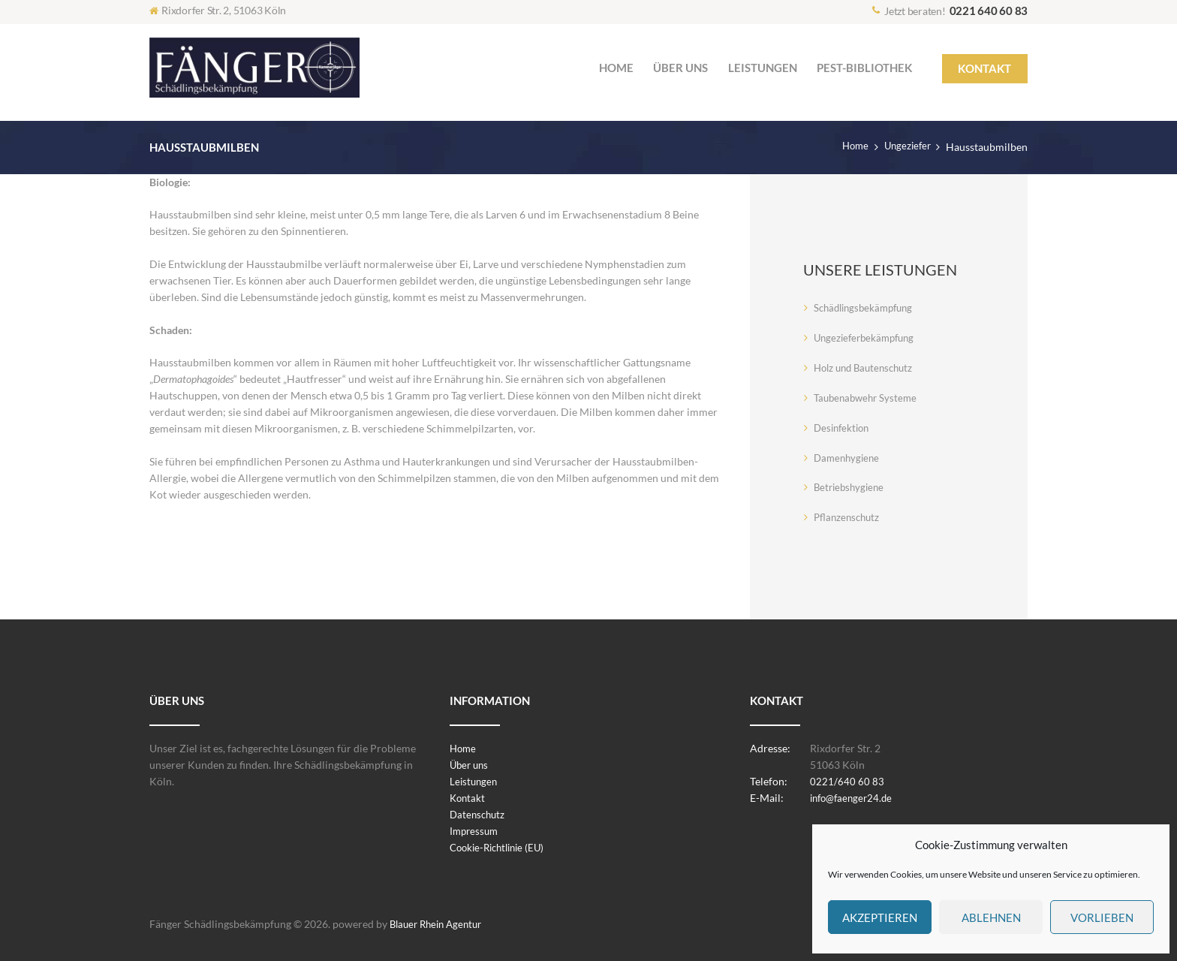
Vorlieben (1101, 917)
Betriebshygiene (851, 486)
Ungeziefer (905, 146)
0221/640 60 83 (847, 781)
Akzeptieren (879, 917)
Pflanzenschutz (849, 517)
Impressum (475, 830)
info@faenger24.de (854, 797)
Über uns (471, 764)
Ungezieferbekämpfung (868, 337)
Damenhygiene (849, 457)
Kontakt (468, 797)
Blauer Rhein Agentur (440, 923)
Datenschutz (479, 814)
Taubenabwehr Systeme (868, 397)
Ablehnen (991, 917)
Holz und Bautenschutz (867, 367)
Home (850, 146)
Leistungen (475, 781)
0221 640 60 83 (989, 10)
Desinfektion (844, 427)
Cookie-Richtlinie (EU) (501, 847)
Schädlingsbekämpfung (867, 307)
